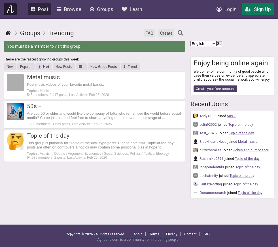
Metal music (248, 142)
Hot (43, 67)
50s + (231, 116)
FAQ (149, 33)
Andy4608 (204, 116)
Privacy (171, 234)
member (41, 46)
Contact (190, 234)
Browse (69, 9)
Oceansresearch (209, 192)
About (138, 234)
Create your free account (215, 89)
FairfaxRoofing (207, 184)
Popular (26, 67)
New (10, 67)
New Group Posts (103, 67)
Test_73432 (205, 133)
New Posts (64, 67)
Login (227, 9)
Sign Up (258, 9)
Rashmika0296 (208, 158)
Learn (132, 9)
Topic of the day (240, 125)
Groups (101, 9)
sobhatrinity (205, 175)
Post (39, 9)
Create (166, 33)
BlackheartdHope (209, 141)
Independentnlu (208, 167)
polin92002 (205, 124)
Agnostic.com (10, 9)
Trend (130, 67)
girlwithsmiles (207, 150)
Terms (154, 234)
